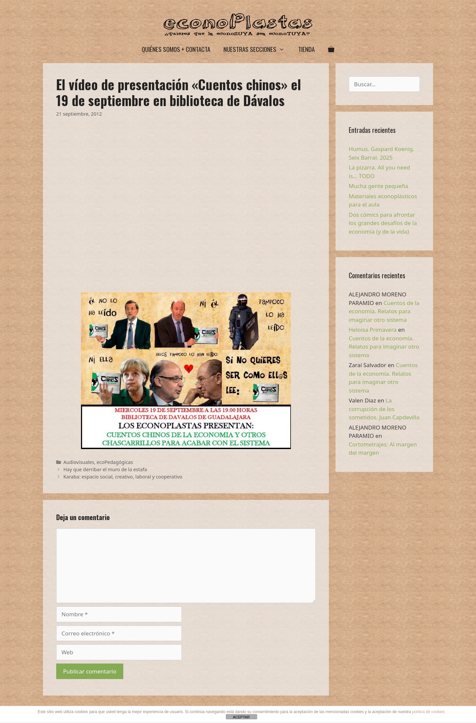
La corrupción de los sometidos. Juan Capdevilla (384, 409)
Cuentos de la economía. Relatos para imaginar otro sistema (384, 311)
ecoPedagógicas (115, 462)
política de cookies (428, 711)
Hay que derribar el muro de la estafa (105, 469)
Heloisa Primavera (373, 329)
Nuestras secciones (257, 49)
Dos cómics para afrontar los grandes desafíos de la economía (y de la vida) (383, 223)
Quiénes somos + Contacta (176, 49)
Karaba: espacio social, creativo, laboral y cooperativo (122, 477)
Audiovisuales (78, 462)
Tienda (306, 49)
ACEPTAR (241, 717)
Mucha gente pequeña (378, 186)
